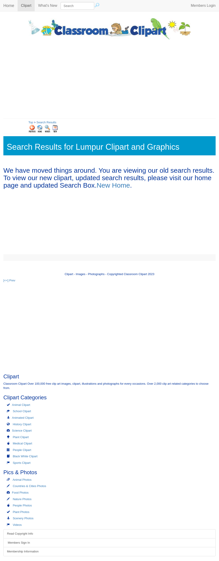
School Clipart (22, 411)
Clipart (28, 5)
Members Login (203, 5)
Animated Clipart (23, 417)
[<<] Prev (9, 280)
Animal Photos (22, 479)
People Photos (22, 505)
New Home (113, 185)
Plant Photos (21, 512)
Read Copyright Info (20, 533)
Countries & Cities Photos (29, 486)
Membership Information (23, 551)
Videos (17, 525)
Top (30, 122)
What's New (47, 5)
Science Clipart (22, 430)
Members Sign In (18, 542)
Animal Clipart (21, 405)
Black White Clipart (25, 456)
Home (8, 5)
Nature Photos (22, 499)
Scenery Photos (23, 518)
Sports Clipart (22, 462)
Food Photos (20, 492)
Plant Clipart (21, 437)
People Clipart (22, 450)
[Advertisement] (109, 77)
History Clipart (22, 424)
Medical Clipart (22, 443)
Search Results (46, 122)
